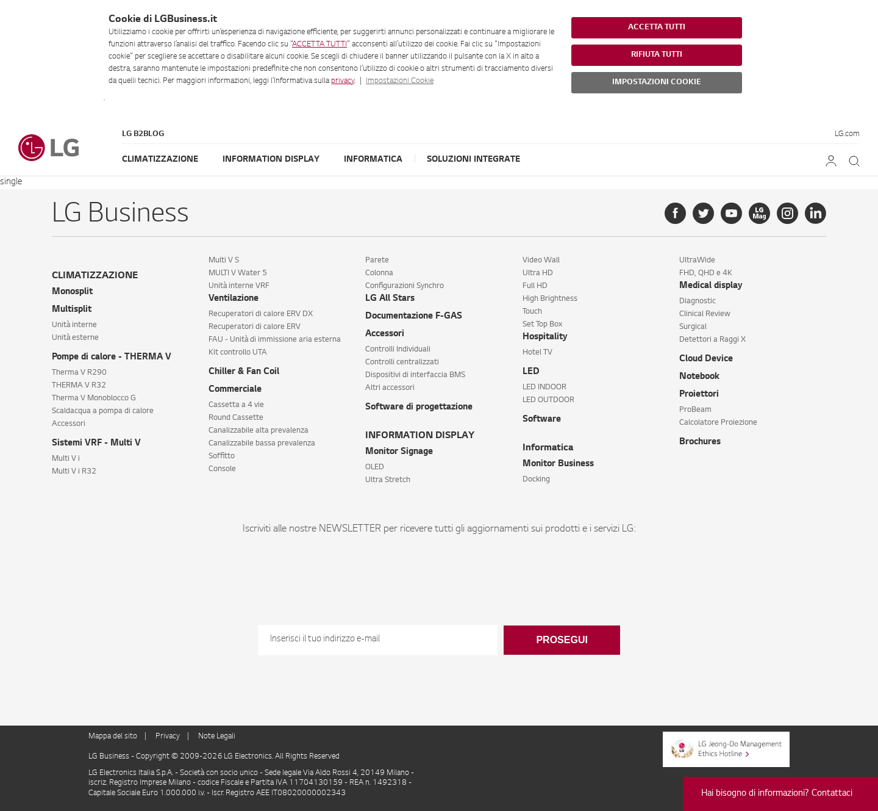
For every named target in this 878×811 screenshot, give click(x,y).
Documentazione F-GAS (413, 317)
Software (542, 420)
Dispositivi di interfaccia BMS (415, 375)
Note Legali (216, 736)
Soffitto (222, 456)
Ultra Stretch (387, 480)
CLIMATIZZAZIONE (95, 276)
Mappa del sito (112, 736)
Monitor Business (558, 464)
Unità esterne (75, 338)
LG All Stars (390, 299)
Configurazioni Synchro (404, 286)
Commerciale (235, 390)
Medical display (711, 286)
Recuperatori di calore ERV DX (261, 314)
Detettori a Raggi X (712, 340)
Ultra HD (538, 273)
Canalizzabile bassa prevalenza (262, 443)
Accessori (68, 424)
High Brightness (550, 299)
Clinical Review (704, 314)
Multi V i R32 (74, 471)
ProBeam (695, 410)
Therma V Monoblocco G (94, 398)
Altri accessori (390, 388)
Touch (532, 312)
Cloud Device (706, 359)
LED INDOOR (544, 387)
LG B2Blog (143, 134)
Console (222, 469)
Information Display (271, 159)
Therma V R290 (79, 373)
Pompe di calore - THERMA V (111, 357)
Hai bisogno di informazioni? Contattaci (776, 794)
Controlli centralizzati (402, 362)
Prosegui (561, 640)
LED (531, 372)
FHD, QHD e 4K (705, 273)
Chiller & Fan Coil (244, 372)
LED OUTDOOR (548, 400)
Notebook (699, 377)
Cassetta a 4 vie (236, 405)
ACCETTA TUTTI (319, 44)
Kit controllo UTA (238, 352)
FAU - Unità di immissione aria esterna (275, 340)
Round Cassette (236, 418)
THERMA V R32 (79, 385)
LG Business (109, 756)
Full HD (535, 286)
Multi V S (224, 260)
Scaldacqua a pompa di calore (103, 411)
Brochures (700, 442)
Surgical (693, 327)
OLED (374, 467)
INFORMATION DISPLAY (419, 436)
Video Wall (541, 260)
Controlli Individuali (397, 349)
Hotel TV (537, 352)
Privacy (167, 736)
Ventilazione (234, 299)
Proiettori (699, 395)
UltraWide (697, 260)
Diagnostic (697, 301)
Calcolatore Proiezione (718, 423)
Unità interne (74, 325)
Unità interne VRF (239, 286)
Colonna (379, 273)
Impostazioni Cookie (400, 81)
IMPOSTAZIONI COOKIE (656, 82)
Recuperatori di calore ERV (255, 327)
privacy (342, 81)
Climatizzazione (160, 159)
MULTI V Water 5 (238, 273)
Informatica (373, 159)
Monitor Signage (399, 452)
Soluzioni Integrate (473, 159)
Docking (536, 479)
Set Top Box (542, 324)
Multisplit (71, 310)
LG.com (847, 134)
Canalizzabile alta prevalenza (259, 431)
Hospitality (545, 337)
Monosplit (72, 292)
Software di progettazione (419, 408)
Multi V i (66, 459)
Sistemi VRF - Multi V (96, 444)
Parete (377, 260)
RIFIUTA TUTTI (656, 55)
